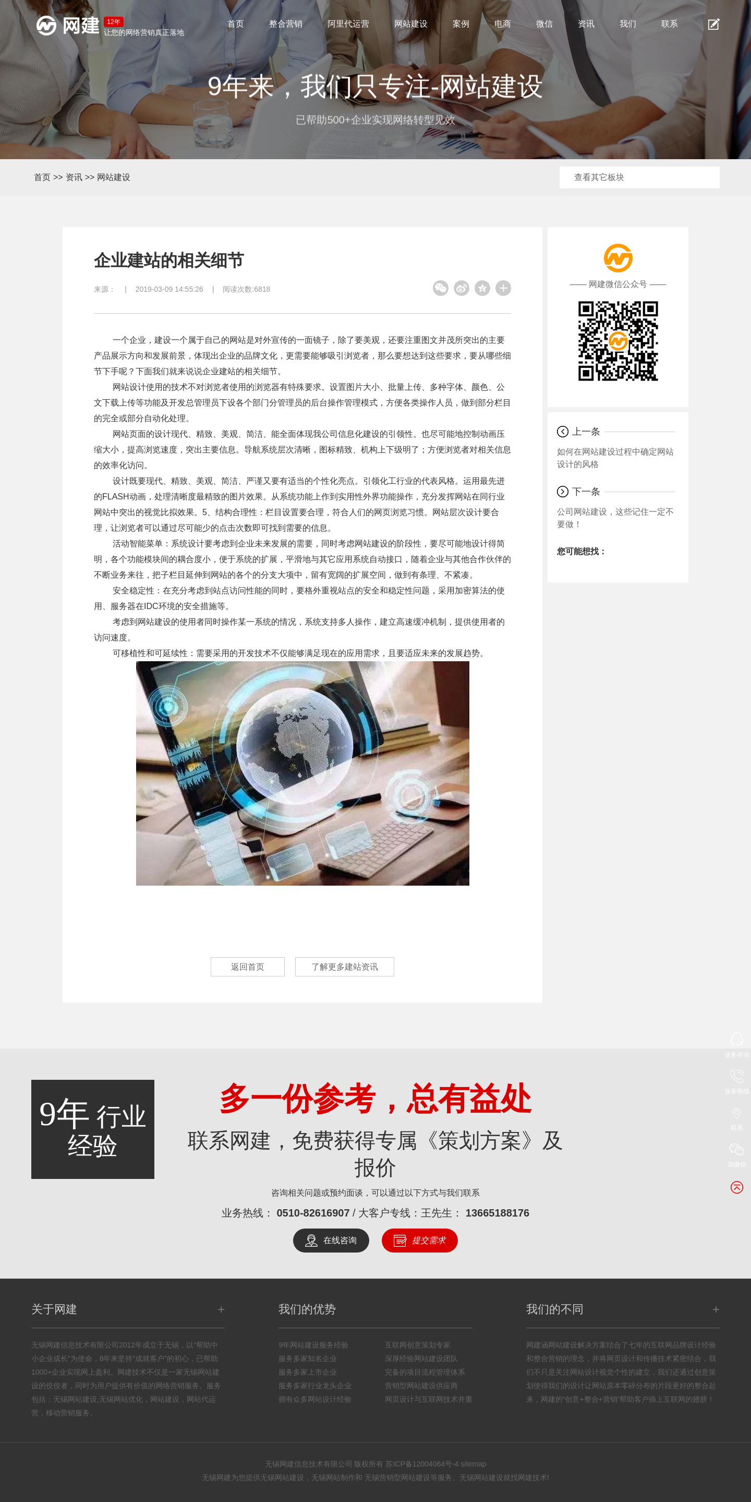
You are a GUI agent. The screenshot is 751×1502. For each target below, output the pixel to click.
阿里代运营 (348, 23)
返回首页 (247, 966)
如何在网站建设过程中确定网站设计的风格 (615, 458)
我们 (628, 23)
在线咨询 (340, 1240)
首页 (235, 23)
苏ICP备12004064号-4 (421, 1464)
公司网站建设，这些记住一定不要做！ (615, 518)
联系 (669, 23)
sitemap (473, 1464)
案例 (461, 23)
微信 (544, 23)
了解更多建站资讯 (344, 966)
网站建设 (411, 23)
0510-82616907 (312, 1213)
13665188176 (497, 1213)
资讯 (586, 23)
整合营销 (285, 23)
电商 (502, 23)
